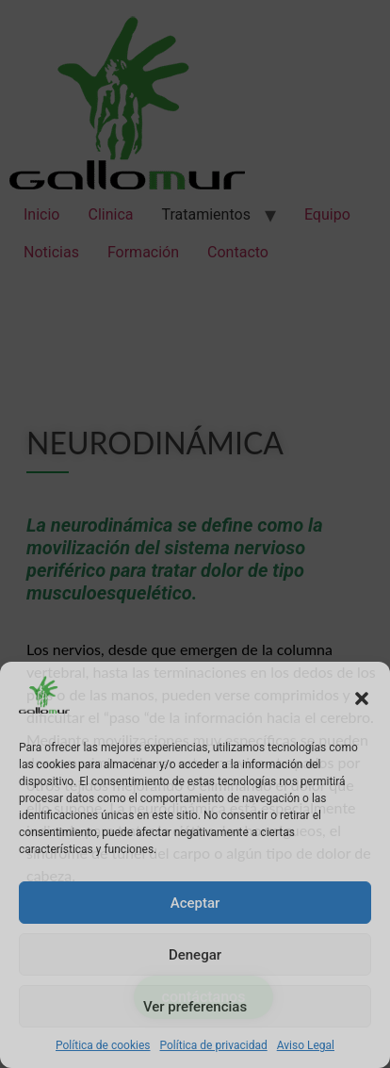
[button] (361, 698)
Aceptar (195, 903)
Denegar (195, 954)
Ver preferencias (195, 1006)
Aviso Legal (305, 1045)
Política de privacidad (214, 1045)
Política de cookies (103, 1045)
